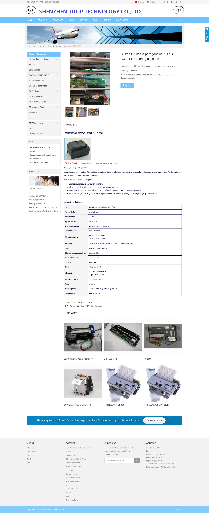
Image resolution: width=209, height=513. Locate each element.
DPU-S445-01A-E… (37, 159)
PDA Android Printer (37, 107)
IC (30, 118)
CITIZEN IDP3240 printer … (40, 162)
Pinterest (176, 2)
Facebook (160, 2)
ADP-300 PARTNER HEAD (83, 303)
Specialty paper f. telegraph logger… (43, 155)
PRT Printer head (36, 123)
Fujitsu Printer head (37, 80)
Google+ (168, 2)
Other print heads (36, 96)
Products (58, 20)
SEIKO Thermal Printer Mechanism (43, 59)
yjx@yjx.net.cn (39, 200)
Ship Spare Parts (36, 134)
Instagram (172, 2)
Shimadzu (33, 112)
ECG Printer (34, 91)
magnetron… (34, 151)
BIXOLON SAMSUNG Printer (41, 75)
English (151, 2)
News (71, 20)
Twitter (164, 2)
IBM (30, 128)
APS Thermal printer (37, 102)
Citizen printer (34, 70)
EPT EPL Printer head (38, 86)
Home (30, 20)
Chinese (139, 2)
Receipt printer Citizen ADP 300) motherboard (86, 306)
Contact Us (122, 20)
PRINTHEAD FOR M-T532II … (41, 148)
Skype (180, 2)
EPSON (32, 64)
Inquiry (107, 20)
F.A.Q (95, 20)
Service (83, 20)
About (29, 463)
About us (42, 20)
